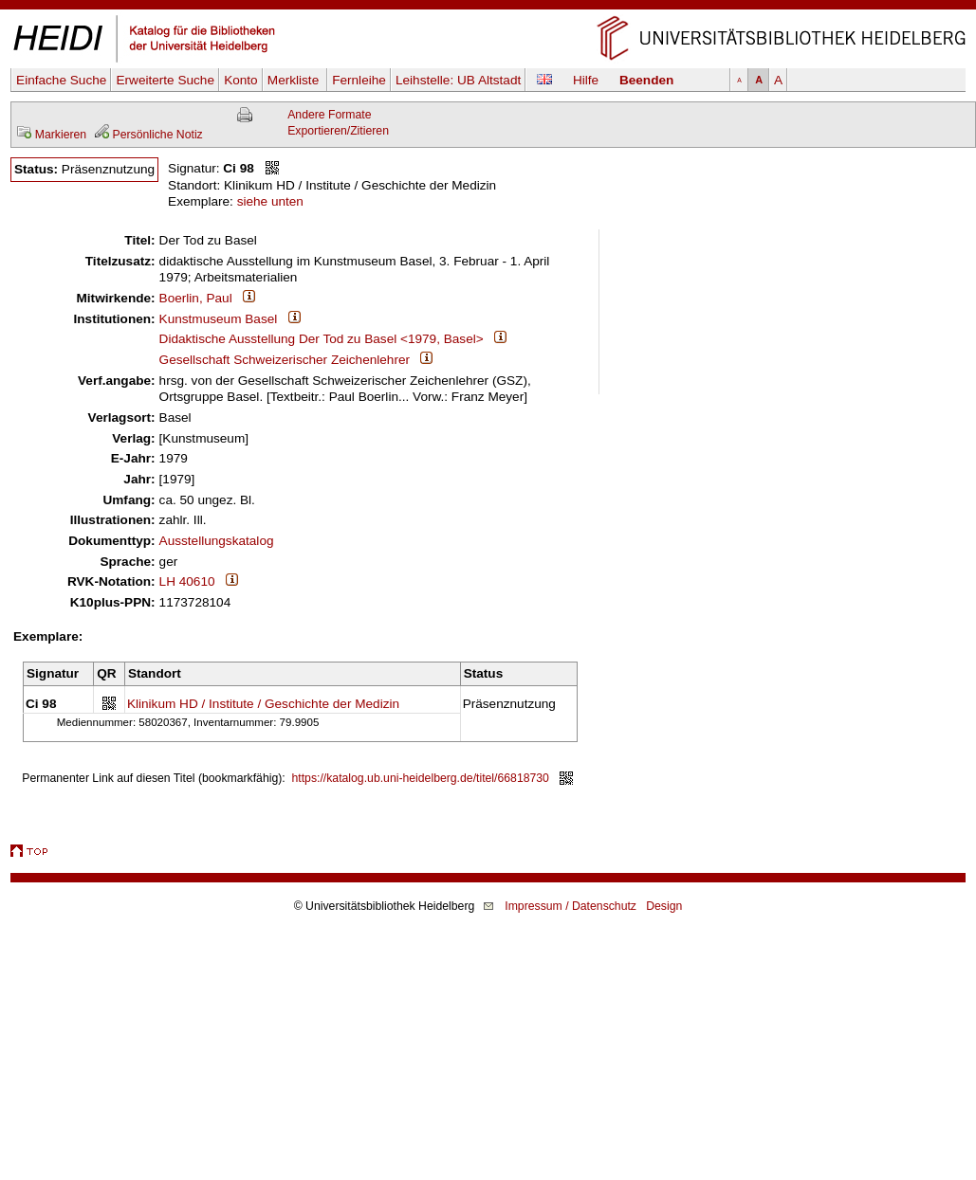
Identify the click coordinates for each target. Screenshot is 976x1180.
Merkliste (294, 80)
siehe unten (270, 201)
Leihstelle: (458, 80)
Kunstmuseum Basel (218, 319)
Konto (241, 80)
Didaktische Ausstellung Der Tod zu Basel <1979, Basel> (321, 339)
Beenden (646, 80)
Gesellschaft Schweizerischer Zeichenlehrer (284, 360)
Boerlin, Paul (195, 298)
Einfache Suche (61, 80)
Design (664, 906)
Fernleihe (359, 80)
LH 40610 (187, 581)
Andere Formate (329, 114)
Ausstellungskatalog (216, 541)
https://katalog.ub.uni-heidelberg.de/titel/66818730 (420, 778)
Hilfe (585, 80)
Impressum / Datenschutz (570, 906)
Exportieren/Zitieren (338, 130)
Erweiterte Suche (165, 80)
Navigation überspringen (488, 8)
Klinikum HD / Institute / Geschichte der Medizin (263, 704)
